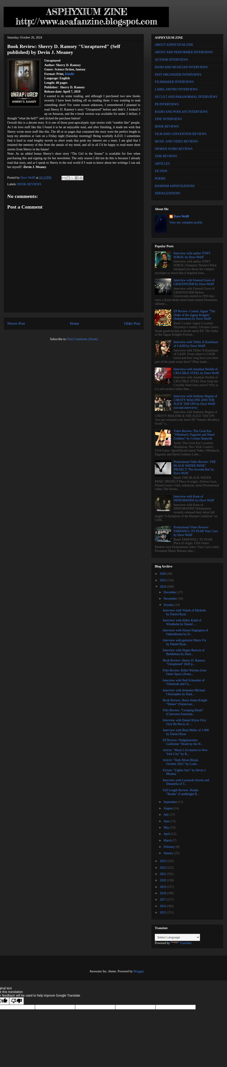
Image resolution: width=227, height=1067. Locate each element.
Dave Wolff (181, 216)
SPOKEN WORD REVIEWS (173, 149)
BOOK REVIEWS (29, 184)
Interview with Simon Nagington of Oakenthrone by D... (185, 632)
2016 (163, 906)
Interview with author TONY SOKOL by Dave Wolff (192, 255)
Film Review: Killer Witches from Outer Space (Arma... (184, 672)
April (167, 834)
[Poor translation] (16, 1001)
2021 (163, 874)
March (168, 840)
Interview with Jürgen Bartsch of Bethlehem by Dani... (184, 652)
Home (74, 323)
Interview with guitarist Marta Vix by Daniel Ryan (184, 642)
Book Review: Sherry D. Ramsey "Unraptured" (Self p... (184, 662)
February (169, 846)
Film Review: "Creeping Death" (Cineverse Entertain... (183, 712)
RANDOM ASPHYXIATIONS (175, 186)
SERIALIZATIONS (167, 193)
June (166, 821)
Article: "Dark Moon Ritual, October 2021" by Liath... (181, 762)
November (170, 598)
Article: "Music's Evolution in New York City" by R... (185, 752)
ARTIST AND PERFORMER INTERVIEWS (184, 52)
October (169, 605)
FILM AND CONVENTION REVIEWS (181, 134)
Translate (181, 943)
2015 (163, 912)
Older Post (132, 323)
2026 (163, 573)
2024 (163, 586)
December (170, 592)
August (168, 808)
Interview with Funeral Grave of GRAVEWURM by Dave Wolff (194, 282)
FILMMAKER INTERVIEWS (174, 82)
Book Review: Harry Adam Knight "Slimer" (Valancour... (185, 702)
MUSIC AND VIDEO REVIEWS (176, 141)
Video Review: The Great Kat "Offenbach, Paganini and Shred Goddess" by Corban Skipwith (194, 434)
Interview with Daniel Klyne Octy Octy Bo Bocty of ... (184, 722)
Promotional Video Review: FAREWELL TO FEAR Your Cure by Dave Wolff (196, 531)
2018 (163, 893)
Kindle (69, 74)
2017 (163, 899)
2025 (163, 580)
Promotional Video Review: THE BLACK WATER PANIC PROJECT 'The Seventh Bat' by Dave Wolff (195, 467)
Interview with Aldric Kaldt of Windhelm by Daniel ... (182, 622)
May (166, 827)
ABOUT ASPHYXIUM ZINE (174, 44)
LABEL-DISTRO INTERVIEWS (176, 89)
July (166, 814)
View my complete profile (186, 222)
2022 (163, 867)
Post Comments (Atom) (82, 339)
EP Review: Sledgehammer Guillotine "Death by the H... (183, 742)
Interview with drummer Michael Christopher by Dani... (184, 692)
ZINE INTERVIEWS (168, 119)
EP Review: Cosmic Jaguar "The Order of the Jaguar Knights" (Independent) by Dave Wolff (194, 315)
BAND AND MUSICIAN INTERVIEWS (181, 67)
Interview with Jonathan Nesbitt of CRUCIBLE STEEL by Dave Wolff (196, 371)
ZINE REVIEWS (166, 156)
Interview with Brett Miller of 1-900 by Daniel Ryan (186, 732)
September (170, 802)
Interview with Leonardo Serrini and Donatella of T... (186, 782)
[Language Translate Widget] (177, 937)
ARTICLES (162, 163)
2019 (163, 887)
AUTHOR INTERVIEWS (171, 59)
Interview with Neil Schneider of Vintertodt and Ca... (184, 682)
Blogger (138, 971)
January (168, 853)
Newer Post (16, 323)
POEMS (160, 178)
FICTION (161, 171)
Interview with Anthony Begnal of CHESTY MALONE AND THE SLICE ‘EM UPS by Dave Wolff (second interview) (195, 401)
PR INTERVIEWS (167, 104)
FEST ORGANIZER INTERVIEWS (178, 74)
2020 (163, 880)
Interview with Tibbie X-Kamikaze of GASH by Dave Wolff (196, 344)
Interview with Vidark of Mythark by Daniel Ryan (184, 612)
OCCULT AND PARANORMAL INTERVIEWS (186, 97)
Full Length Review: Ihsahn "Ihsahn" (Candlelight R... (181, 792)
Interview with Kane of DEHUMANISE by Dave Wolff (194, 498)
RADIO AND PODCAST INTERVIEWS (181, 111)
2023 (163, 861)
